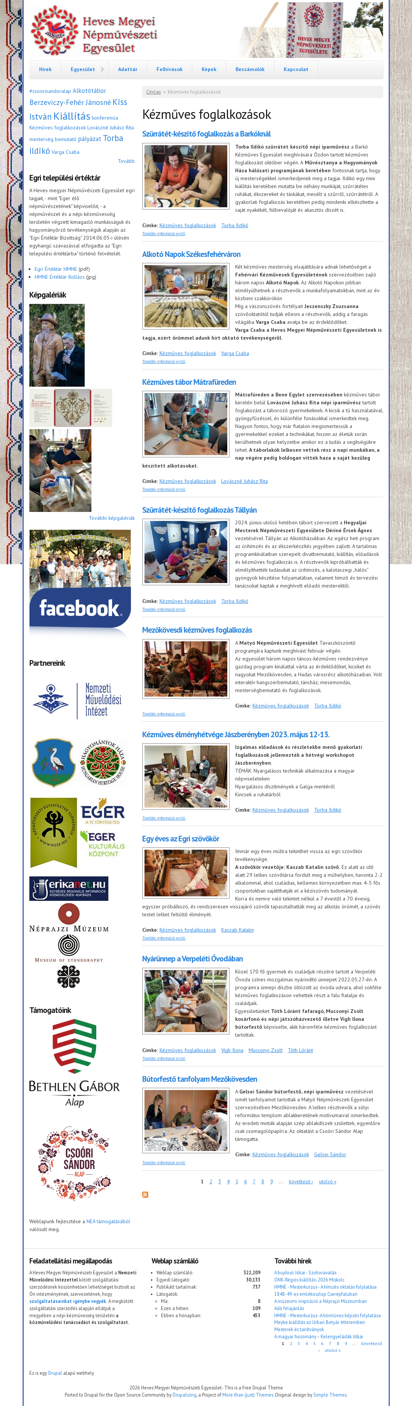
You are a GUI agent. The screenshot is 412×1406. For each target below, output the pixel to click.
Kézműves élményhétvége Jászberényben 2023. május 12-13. (236, 734)
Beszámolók (250, 69)
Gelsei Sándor (330, 1154)
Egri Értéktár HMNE (56, 269)
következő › (301, 1181)
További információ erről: (163, 233)
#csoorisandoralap (50, 91)
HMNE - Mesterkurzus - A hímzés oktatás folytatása (325, 1287)
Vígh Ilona (232, 1050)
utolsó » (327, 1181)
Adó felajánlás (289, 1308)
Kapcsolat (296, 69)
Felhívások (169, 69)
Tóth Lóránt (300, 1050)
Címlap (153, 92)
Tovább (126, 161)
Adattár (127, 69)
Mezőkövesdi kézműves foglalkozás (197, 630)
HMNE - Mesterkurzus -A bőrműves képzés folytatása (327, 1315)
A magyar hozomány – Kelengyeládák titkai (318, 1336)
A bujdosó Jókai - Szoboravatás (305, 1272)
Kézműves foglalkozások (57, 127)
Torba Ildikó (234, 225)
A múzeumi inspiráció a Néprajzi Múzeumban (320, 1301)
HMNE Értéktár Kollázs (60, 276)
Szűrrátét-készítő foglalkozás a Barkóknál (206, 134)
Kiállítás (71, 116)
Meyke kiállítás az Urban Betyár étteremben (319, 1322)
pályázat (89, 139)
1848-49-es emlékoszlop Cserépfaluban (315, 1294)
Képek (209, 69)
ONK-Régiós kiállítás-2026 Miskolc (309, 1280)
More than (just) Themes (247, 1395)
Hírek (45, 69)
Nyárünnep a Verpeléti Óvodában (192, 959)
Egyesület (83, 69)
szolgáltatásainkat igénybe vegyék (67, 1301)
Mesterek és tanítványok (299, 1329)
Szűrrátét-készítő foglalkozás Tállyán (199, 510)
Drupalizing (184, 1395)
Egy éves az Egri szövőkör (180, 839)
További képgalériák (112, 518)
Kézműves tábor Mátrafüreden (189, 382)
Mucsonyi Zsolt (266, 1050)
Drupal (55, 1373)
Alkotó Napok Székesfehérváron (191, 254)
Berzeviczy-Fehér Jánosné (70, 102)
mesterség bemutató (52, 139)
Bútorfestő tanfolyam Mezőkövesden (199, 1079)
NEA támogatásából (108, 1221)
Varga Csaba (65, 152)
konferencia (105, 117)
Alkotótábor (89, 91)
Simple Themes (330, 1395)
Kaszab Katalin (237, 929)
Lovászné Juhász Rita (110, 127)
